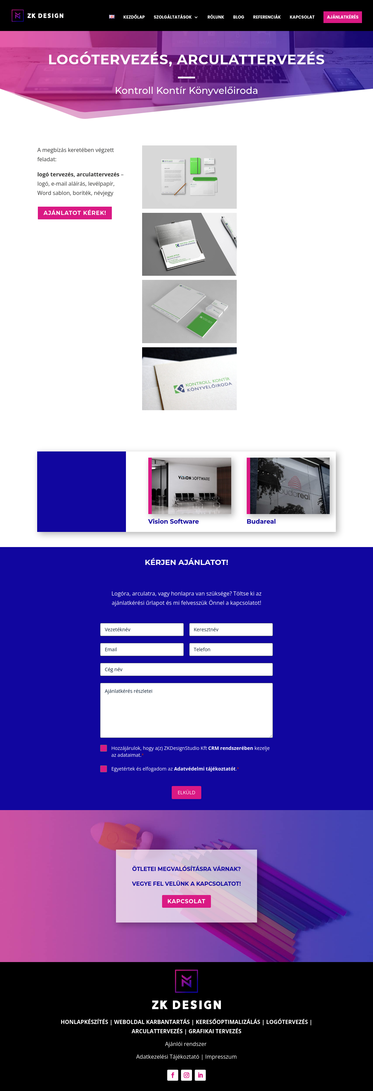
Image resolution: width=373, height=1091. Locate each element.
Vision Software (173, 521)
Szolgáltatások (173, 17)
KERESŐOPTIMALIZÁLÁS (228, 1022)
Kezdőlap (134, 17)
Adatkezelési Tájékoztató (167, 1056)
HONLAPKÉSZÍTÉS (84, 1022)
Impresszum (221, 1056)
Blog (238, 17)
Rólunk (215, 17)
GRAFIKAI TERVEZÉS (215, 1031)
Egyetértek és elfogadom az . (175, 768)
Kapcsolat (302, 17)
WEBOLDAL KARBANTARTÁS (152, 1022)
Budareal (261, 521)
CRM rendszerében (230, 748)
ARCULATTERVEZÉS (156, 1031)
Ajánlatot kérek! (74, 213)
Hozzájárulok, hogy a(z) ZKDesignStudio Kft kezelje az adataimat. (190, 751)
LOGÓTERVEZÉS (287, 1022)
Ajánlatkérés (343, 17)
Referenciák (267, 17)
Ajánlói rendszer (186, 1044)
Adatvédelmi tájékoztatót (205, 768)
